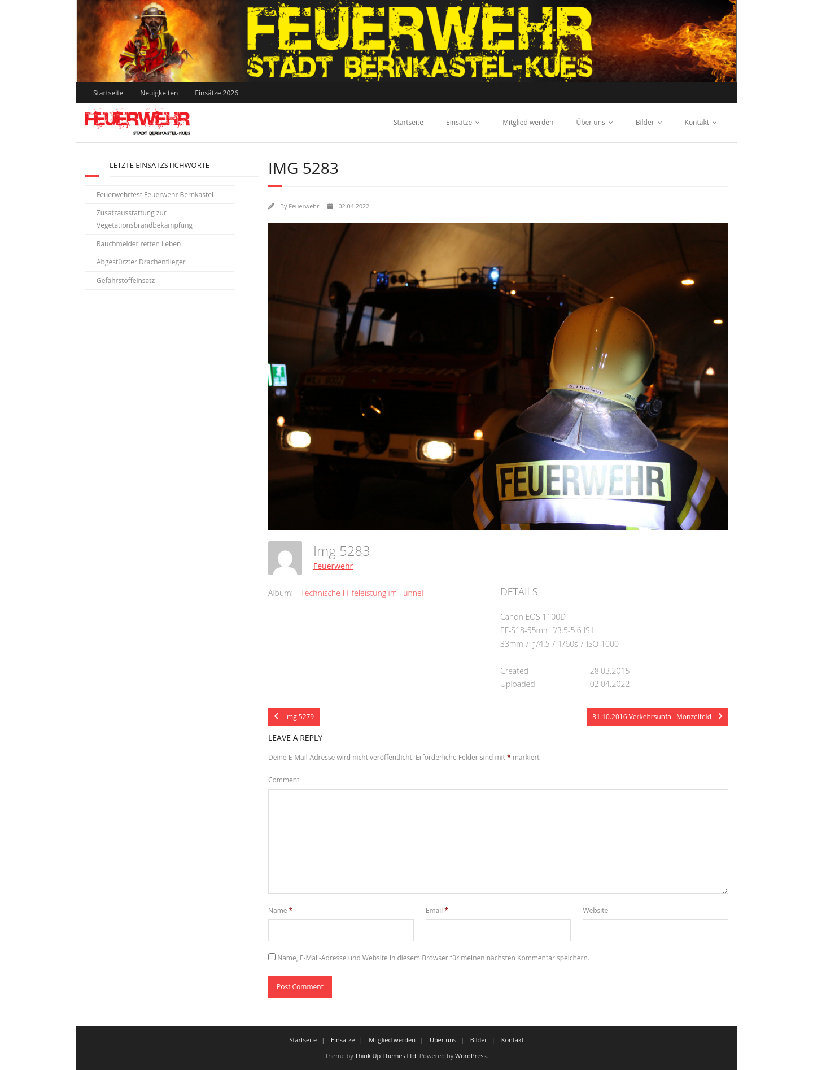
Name (280, 910)
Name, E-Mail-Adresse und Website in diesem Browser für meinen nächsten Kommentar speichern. (433, 958)
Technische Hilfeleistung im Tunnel (362, 593)
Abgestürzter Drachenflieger (141, 262)
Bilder (645, 122)
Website (595, 910)
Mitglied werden (527, 122)
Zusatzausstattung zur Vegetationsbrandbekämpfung (145, 219)
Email (437, 910)
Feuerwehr (304, 206)
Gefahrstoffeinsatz (126, 280)
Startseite (108, 93)
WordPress (471, 1055)
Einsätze (459, 122)
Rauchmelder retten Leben (139, 244)
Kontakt (697, 122)
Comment (283, 780)
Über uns (590, 122)
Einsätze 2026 (216, 93)
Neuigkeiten (159, 93)
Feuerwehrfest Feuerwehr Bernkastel (155, 194)
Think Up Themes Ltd (385, 1055)
